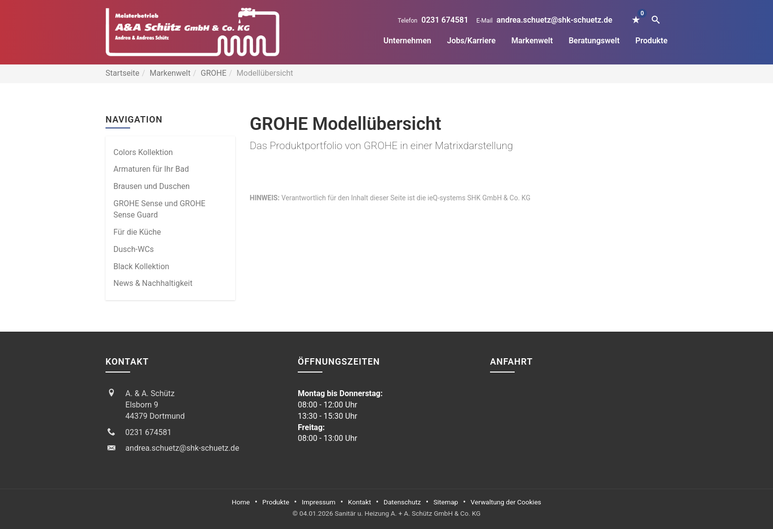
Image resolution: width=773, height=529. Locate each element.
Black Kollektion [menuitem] (141, 266)
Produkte (651, 40)
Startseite (122, 73)
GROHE (213, 73)
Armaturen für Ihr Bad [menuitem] (151, 169)
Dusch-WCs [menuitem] (133, 249)
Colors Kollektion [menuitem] (143, 152)
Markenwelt (532, 40)
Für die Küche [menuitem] (137, 232)
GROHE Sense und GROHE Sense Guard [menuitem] (159, 209)
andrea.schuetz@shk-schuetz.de (554, 20)
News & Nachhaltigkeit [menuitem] (152, 283)
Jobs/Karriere (471, 40)
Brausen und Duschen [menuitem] (151, 186)
